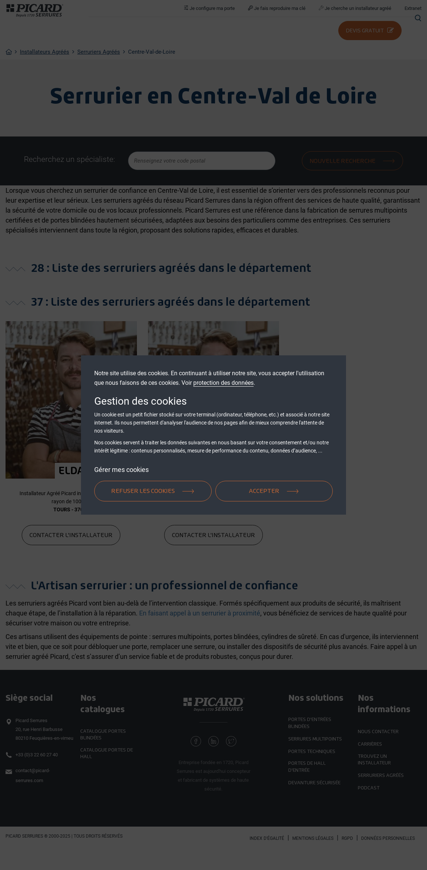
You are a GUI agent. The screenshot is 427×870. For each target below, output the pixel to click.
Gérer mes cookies (121, 469)
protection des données (223, 382)
